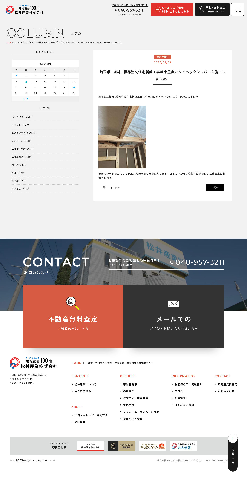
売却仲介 (128, 391)
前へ (105, 187)
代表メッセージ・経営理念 (91, 415)
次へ (117, 187)
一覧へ (215, 187)
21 (74, 87)
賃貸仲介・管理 (133, 419)
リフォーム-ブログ (21, 140)
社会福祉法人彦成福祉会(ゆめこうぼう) (177, 460)
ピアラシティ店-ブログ (24, 132)
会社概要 (80, 422)
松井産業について (86, 384)
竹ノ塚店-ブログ (20, 188)
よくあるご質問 (184, 405)
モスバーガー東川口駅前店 (220, 460)
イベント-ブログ (20, 124)
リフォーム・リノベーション (141, 412)
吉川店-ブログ (19, 164)
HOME (112, 362)
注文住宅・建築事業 (135, 398)
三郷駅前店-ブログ (21, 156)
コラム (179, 391)
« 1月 (26, 98)
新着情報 (180, 398)
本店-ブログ (18, 172)
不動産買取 (130, 384)
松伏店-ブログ (19, 180)
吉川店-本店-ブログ (22, 116)
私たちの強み (83, 391)
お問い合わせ (226, 391)
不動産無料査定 (227, 384)
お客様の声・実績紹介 (188, 384)
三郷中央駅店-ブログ (23, 148)
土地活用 (128, 405)
